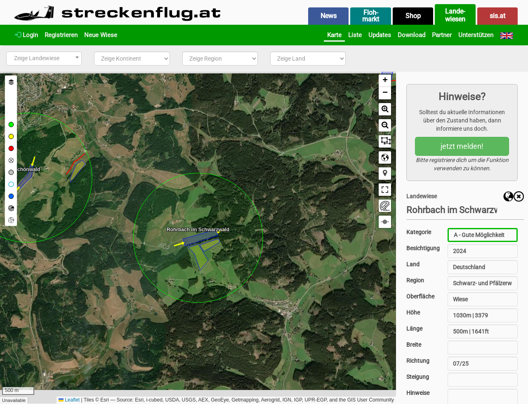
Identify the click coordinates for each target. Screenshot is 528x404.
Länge (414, 328)
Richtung (417, 360)
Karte (334, 35)
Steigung (417, 376)
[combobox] (44, 59)
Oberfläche (420, 296)
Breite (413, 344)
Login (26, 35)
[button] (385, 81)
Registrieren (61, 35)
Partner (442, 35)
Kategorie (418, 232)
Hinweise (417, 393)
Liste (355, 35)
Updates (379, 35)
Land (413, 264)
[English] (506, 35)
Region (415, 280)
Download (411, 35)
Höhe (413, 312)
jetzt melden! (462, 146)
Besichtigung (423, 248)
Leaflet (69, 400)
